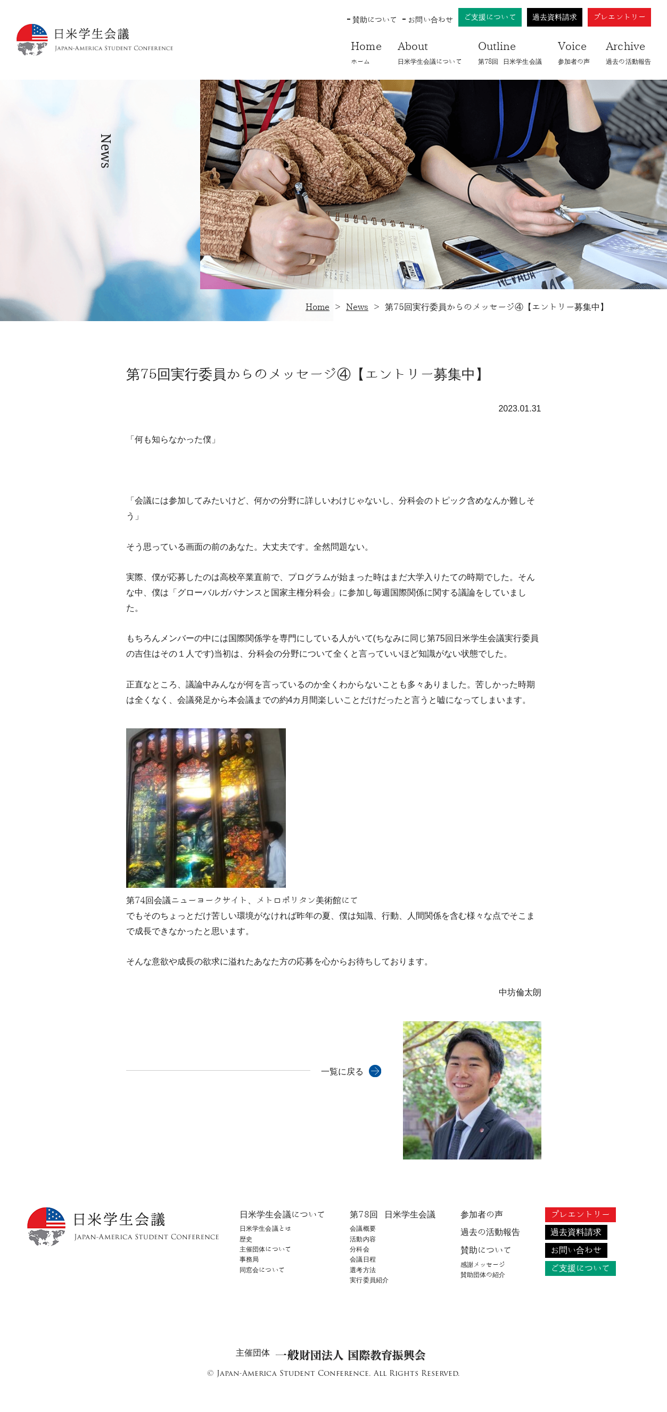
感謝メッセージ (483, 1264)
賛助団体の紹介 (483, 1275)
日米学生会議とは (265, 1228)
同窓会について (262, 1270)
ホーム (366, 51)
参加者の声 (574, 51)
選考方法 (362, 1270)
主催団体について (265, 1249)
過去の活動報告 (628, 51)
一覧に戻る (342, 1071)
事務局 (249, 1259)
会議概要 (362, 1228)
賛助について (375, 20)
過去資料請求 (555, 17)
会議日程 (362, 1259)
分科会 (359, 1249)
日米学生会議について (430, 51)
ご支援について (490, 17)
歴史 (246, 1239)
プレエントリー (619, 17)
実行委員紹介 (369, 1280)
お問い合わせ (430, 20)
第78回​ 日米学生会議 (510, 51)
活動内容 (362, 1239)
